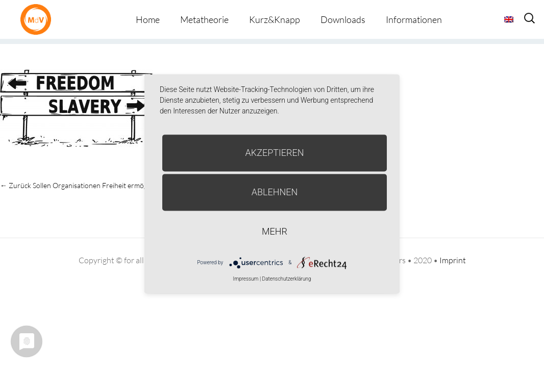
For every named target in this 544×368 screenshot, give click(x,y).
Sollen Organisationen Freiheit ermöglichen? (84, 185)
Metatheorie (204, 19)
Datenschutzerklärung (286, 279)
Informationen (414, 19)
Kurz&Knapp (274, 19)
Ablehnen (275, 192)
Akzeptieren (274, 152)
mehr (274, 231)
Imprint (452, 260)
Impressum (245, 279)
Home (148, 19)
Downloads (342, 19)
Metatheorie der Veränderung (38, 19)
